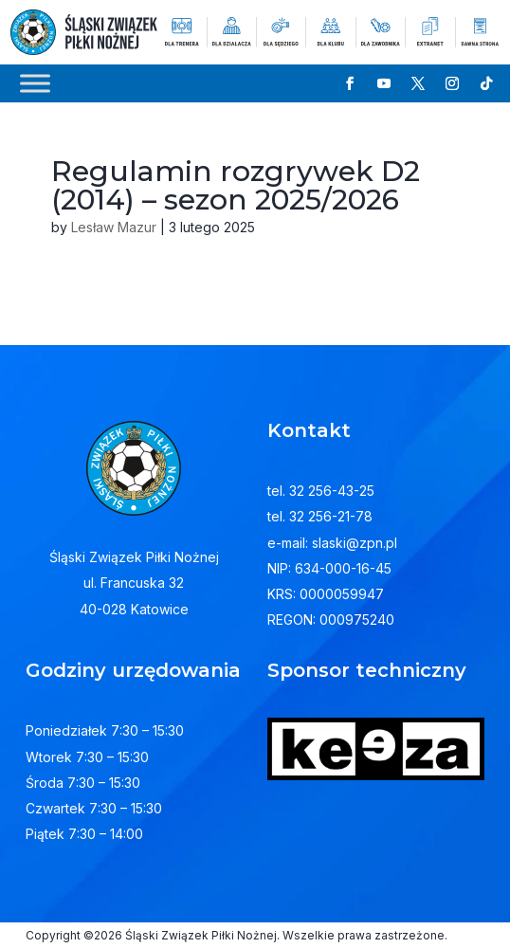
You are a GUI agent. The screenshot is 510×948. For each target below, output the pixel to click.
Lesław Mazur (113, 227)
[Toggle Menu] (35, 83)
